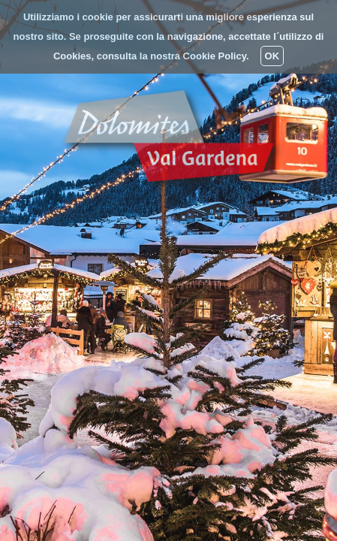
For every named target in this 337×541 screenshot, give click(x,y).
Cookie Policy (214, 56)
